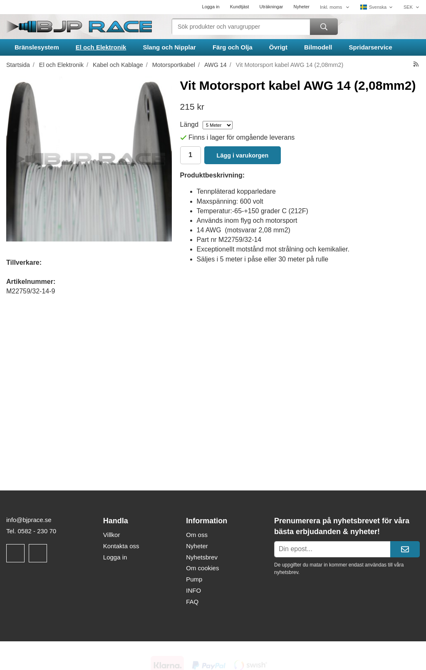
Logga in (211, 6)
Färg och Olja (233, 47)
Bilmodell (318, 47)
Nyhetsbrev (202, 557)
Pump (194, 579)
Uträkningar (271, 6)
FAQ (192, 601)
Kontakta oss (121, 545)
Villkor (111, 534)
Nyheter (301, 6)
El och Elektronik (101, 47)
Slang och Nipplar (169, 47)
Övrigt (278, 47)
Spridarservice (370, 47)
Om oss (197, 534)
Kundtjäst (239, 6)
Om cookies (202, 567)
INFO (193, 590)
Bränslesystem (37, 47)
